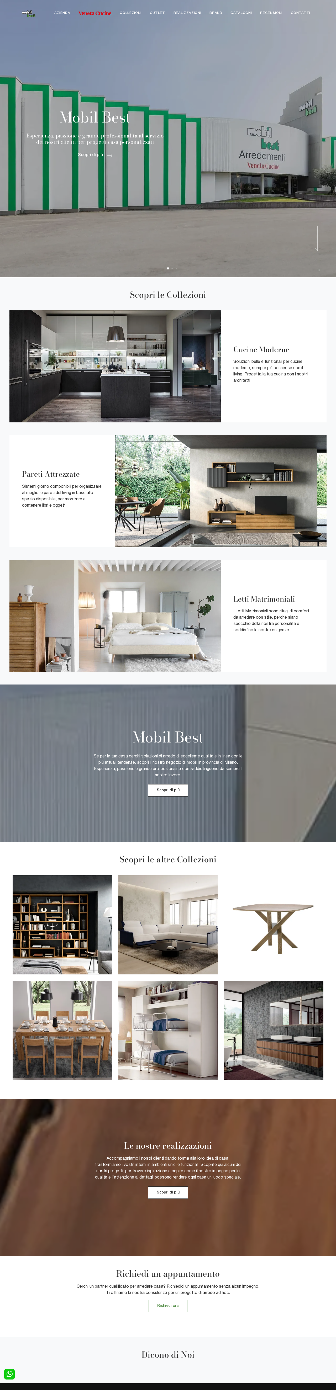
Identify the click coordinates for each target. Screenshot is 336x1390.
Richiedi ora (168, 1306)
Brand (215, 13)
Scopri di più (168, 790)
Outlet (157, 13)
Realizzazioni (187, 13)
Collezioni (130, 13)
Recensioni (271, 13)
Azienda (62, 13)
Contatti (300, 13)
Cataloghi (241, 13)
